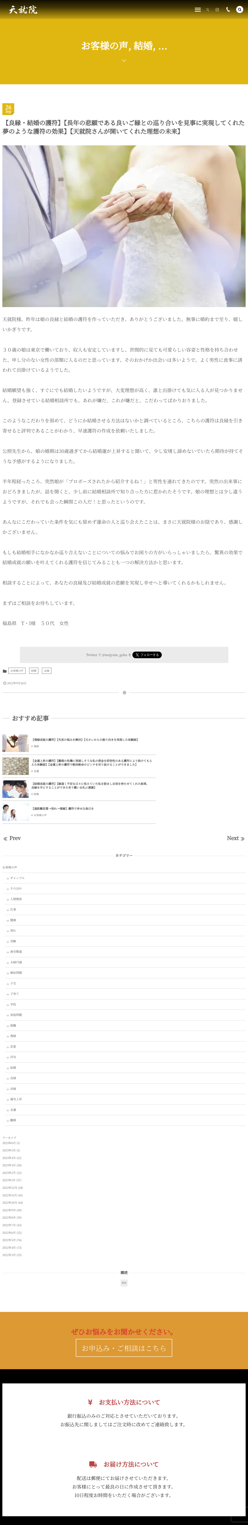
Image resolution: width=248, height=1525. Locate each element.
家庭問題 (16, 971)
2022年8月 (9, 1174)
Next (236, 794)
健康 (13, 876)
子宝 (13, 939)
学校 (13, 960)
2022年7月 (9, 1181)
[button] (239, 9)
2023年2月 (9, 1129)
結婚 (33, 671)
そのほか (16, 844)
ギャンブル (17, 834)
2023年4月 (9, 1114)
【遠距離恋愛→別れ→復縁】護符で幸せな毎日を (184, 764)
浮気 (13, 1013)
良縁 (46, 671)
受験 (13, 897)
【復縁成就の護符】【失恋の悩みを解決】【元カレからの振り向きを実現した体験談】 (74, 740)
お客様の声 (16, 671)
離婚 (13, 1076)
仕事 (13, 865)
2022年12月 (9, 1144)
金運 (158, 751)
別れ (13, 887)
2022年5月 (9, 1196)
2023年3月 (9, 1121)
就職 (13, 981)
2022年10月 (9, 1159)
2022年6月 (9, 1189)
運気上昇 (16, 1055)
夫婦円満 (16, 918)
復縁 (36, 748)
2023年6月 (9, 1099)
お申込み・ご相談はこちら (124, 1315)
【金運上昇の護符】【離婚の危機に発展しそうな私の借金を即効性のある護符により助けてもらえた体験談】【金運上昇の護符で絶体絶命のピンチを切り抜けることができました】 (198, 740)
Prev (11, 794)
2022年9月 (9, 1166)
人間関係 (16, 855)
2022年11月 (9, 1151)
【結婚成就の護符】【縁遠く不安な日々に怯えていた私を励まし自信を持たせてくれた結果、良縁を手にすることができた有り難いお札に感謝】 (74, 764)
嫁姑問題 (16, 929)
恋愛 (13, 1003)
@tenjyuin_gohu (114, 654)
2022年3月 (9, 1211)
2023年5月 (9, 1107)
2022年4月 (9, 1204)
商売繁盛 (16, 908)
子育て (14, 950)
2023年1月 (9, 1136)
